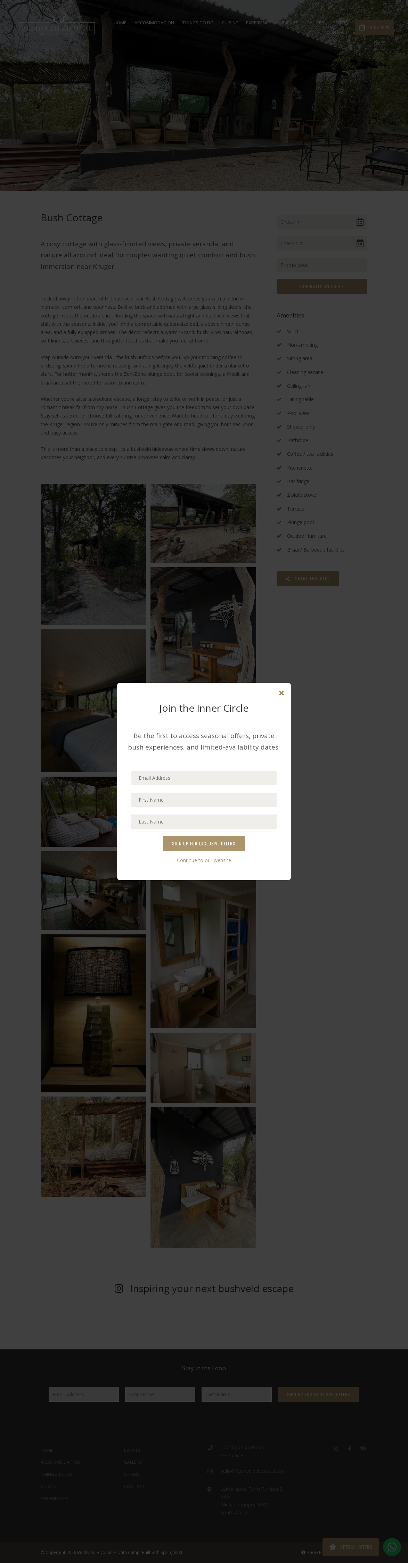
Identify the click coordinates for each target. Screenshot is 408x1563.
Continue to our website (204, 860)
